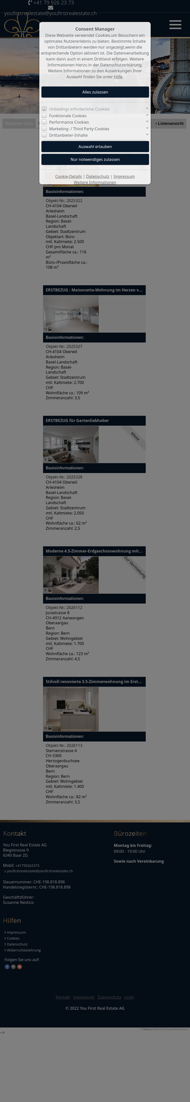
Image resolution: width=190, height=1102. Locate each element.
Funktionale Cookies (68, 115)
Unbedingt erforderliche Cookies (79, 109)
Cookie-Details (68, 176)
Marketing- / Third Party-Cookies (79, 129)
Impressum (124, 176)
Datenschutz (97, 176)
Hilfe (118, 76)
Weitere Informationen (95, 182)
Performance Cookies (69, 122)
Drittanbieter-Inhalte (68, 135)
